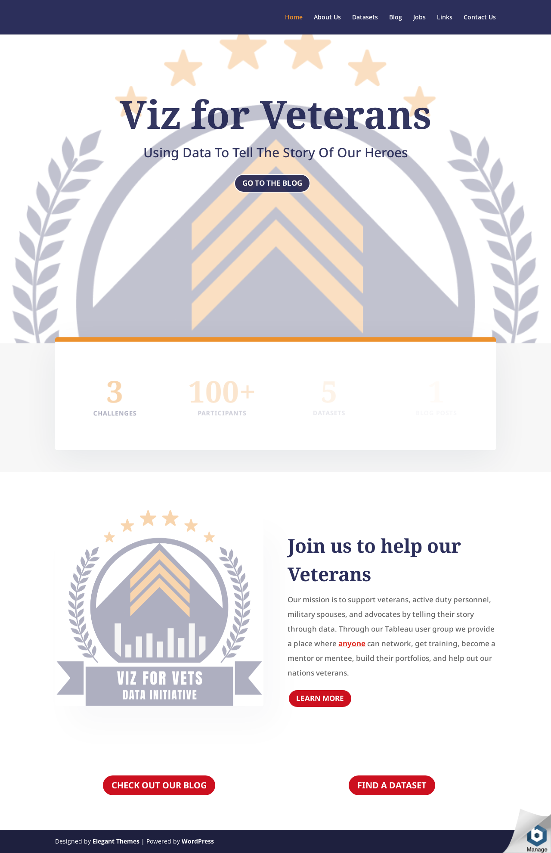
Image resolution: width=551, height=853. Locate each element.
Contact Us (480, 17)
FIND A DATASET (392, 785)
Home (294, 17)
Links (444, 17)
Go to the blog (272, 183)
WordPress (198, 841)
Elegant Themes (116, 841)
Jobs (419, 17)
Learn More (320, 698)
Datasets (365, 17)
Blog (395, 17)
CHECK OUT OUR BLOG (159, 785)
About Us (327, 17)
